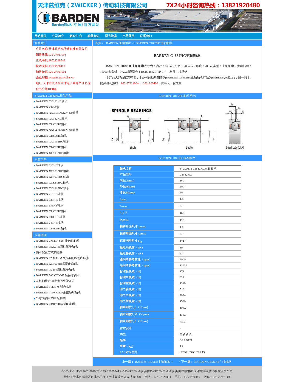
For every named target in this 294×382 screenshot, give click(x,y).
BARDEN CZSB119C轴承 (52, 182)
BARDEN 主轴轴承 (118, 43)
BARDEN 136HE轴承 (49, 205)
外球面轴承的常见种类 (51, 298)
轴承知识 (93, 36)
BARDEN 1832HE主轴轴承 (152, 361)
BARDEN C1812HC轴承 (51, 228)
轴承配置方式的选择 (49, 252)
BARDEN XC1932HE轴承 (52, 153)
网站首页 (40, 36)
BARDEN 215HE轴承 (49, 194)
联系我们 (146, 36)
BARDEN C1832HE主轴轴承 (212, 361)
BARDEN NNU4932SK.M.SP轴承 (57, 130)
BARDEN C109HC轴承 (50, 217)
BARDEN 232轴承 (47, 107)
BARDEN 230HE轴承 (49, 199)
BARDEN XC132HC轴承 (52, 118)
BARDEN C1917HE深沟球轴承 (56, 304)
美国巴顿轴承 (184, 371)
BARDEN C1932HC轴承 (51, 124)
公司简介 (58, 36)
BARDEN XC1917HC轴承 (52, 188)
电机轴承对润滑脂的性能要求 (55, 281)
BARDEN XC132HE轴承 (52, 101)
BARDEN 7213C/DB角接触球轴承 (58, 241)
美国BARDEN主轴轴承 (159, 371)
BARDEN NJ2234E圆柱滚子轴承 (57, 246)
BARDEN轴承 (134, 371)
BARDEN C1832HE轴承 (51, 147)
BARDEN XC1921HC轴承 (52, 176)
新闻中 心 (75, 36)
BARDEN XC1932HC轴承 (52, 141)
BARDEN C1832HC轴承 (51, 135)
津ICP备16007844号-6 (110, 371)
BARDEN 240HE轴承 (49, 222)
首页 (98, 43)
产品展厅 (128, 36)
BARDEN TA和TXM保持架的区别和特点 (62, 258)
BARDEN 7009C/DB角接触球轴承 (58, 275)
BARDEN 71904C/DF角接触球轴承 (58, 292)
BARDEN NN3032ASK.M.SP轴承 (57, 112)
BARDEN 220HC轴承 (49, 165)
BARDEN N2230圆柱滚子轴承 (55, 269)
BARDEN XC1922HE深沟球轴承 (57, 263)
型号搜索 (111, 36)
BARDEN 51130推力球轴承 (53, 286)
